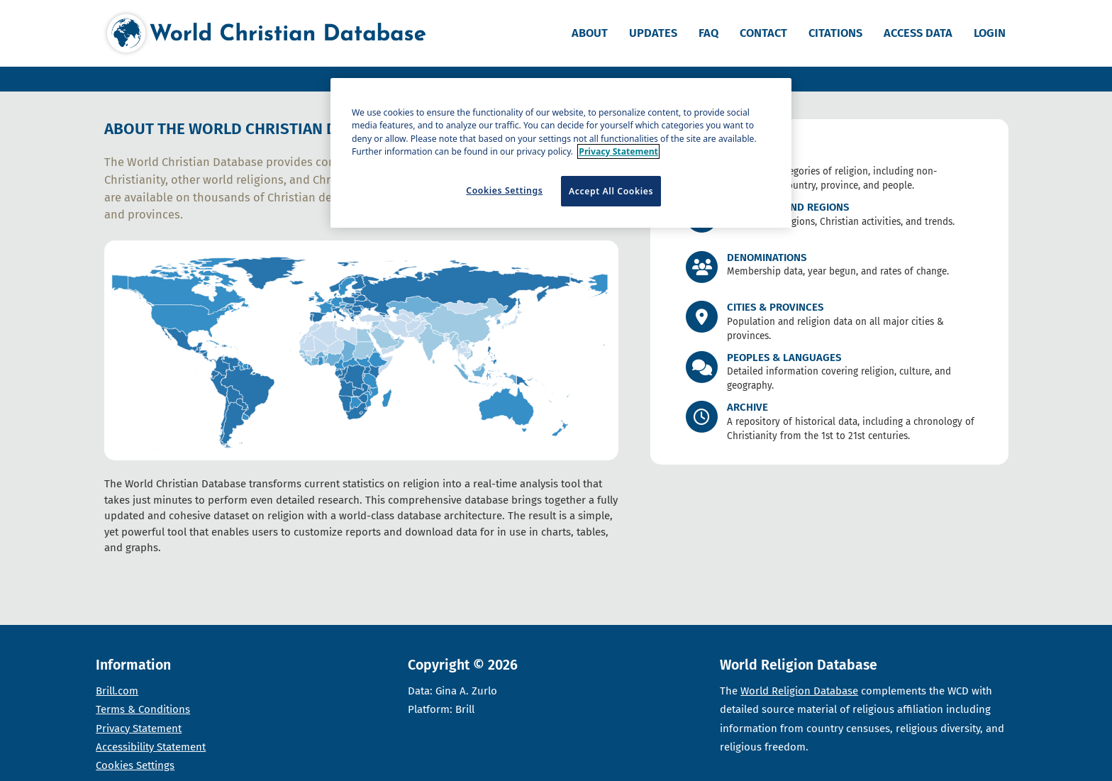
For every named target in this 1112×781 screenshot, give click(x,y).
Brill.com (117, 691)
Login (990, 33)
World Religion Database (799, 691)
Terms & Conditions (143, 709)
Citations (835, 33)
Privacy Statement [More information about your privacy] (618, 151)
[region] (560, 153)
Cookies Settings (135, 765)
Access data (918, 33)
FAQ (708, 33)
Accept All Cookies (611, 191)
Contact (763, 33)
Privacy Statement (139, 728)
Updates (653, 33)
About (590, 33)
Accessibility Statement (151, 747)
